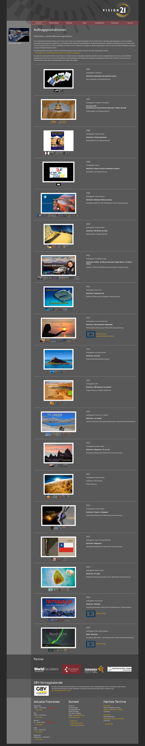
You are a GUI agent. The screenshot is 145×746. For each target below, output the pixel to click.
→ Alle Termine (108, 724)
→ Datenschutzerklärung (76, 725)
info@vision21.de (78, 715)
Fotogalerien (99, 23)
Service (130, 23)
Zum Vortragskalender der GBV (61, 690)
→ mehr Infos (38, 710)
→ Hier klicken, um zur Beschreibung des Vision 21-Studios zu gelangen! (57, 53)
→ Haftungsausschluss (76, 723)
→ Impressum (73, 721)
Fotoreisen (115, 23)
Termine (69, 23)
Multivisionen (54, 23)
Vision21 (39, 23)
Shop (84, 23)
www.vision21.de (74, 717)
